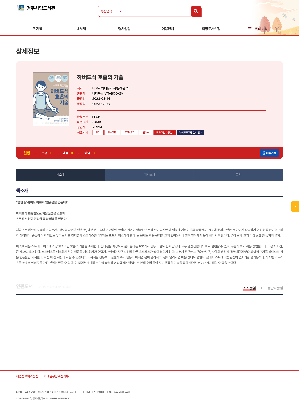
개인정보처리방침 (27, 376)
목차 (238, 175)
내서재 (81, 28)
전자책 (37, 28)
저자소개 (149, 175)
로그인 (282, 14)
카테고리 (261, 29)
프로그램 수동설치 (165, 132)
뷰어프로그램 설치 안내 (190, 132)
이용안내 (168, 28)
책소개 (60, 175)
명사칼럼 (124, 28)
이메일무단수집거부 (56, 376)
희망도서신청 (211, 28)
